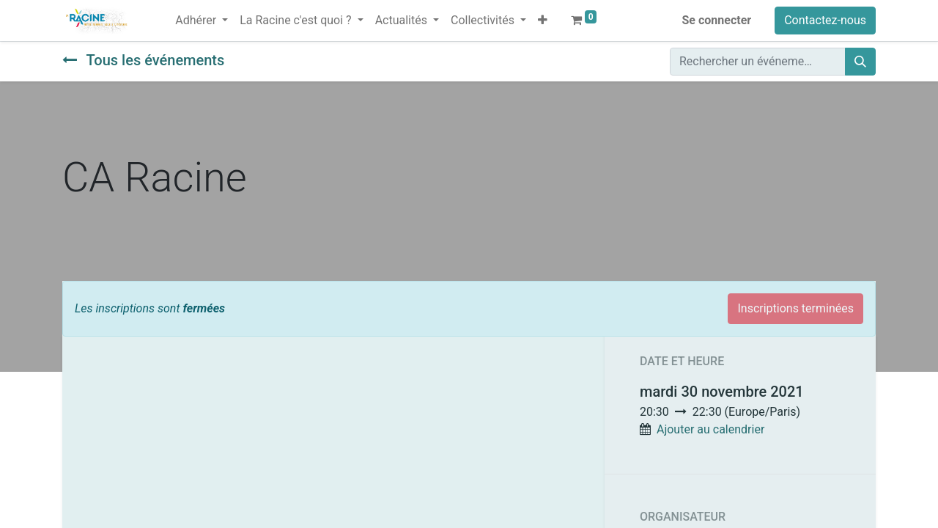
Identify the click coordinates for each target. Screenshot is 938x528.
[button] (542, 20)
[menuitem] (163, 12)
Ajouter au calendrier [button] (710, 429)
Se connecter (717, 20)
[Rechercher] (860, 62)
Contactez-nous (825, 20)
